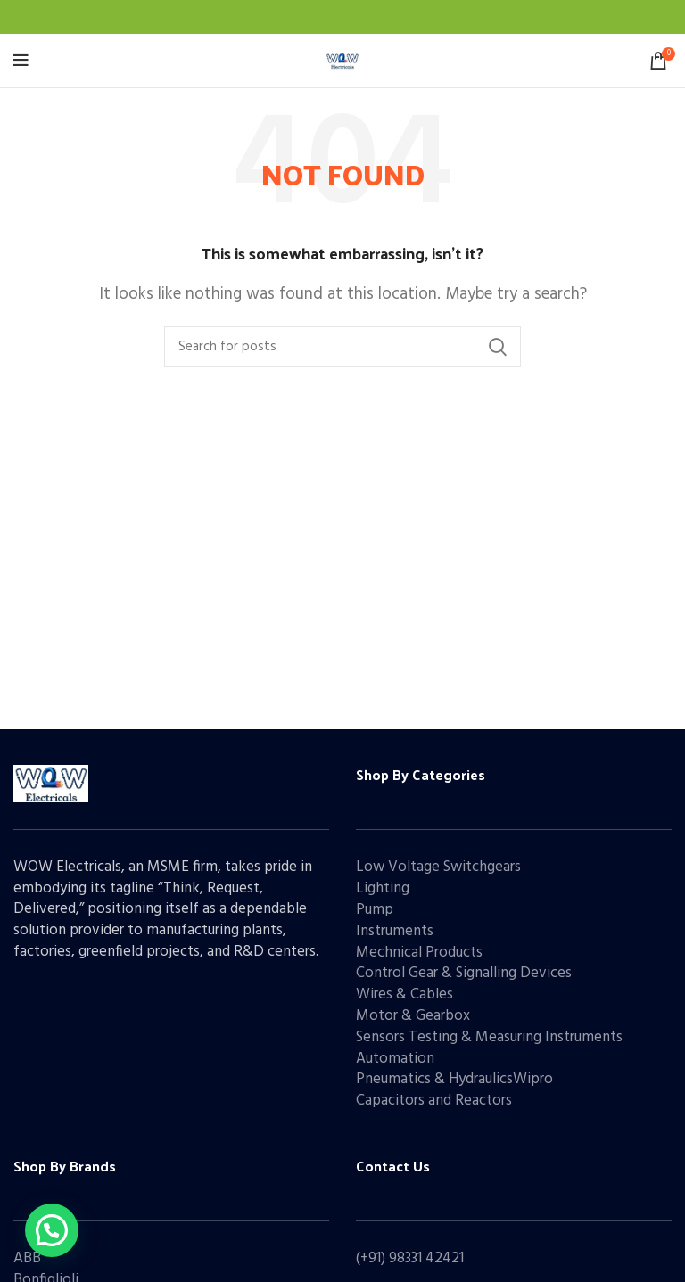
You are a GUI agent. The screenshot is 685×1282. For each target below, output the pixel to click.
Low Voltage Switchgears (438, 867)
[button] (51, 1230)
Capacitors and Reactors (434, 1101)
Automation (395, 1059)
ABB (27, 1258)
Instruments (394, 931)
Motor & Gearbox (413, 1016)
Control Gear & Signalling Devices (464, 973)
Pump (374, 910)
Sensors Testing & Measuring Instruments (489, 1037)
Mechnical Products (419, 953)
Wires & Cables (404, 994)
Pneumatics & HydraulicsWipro (454, 1079)
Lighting (382, 888)
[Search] (342, 346)
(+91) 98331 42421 (410, 1258)
